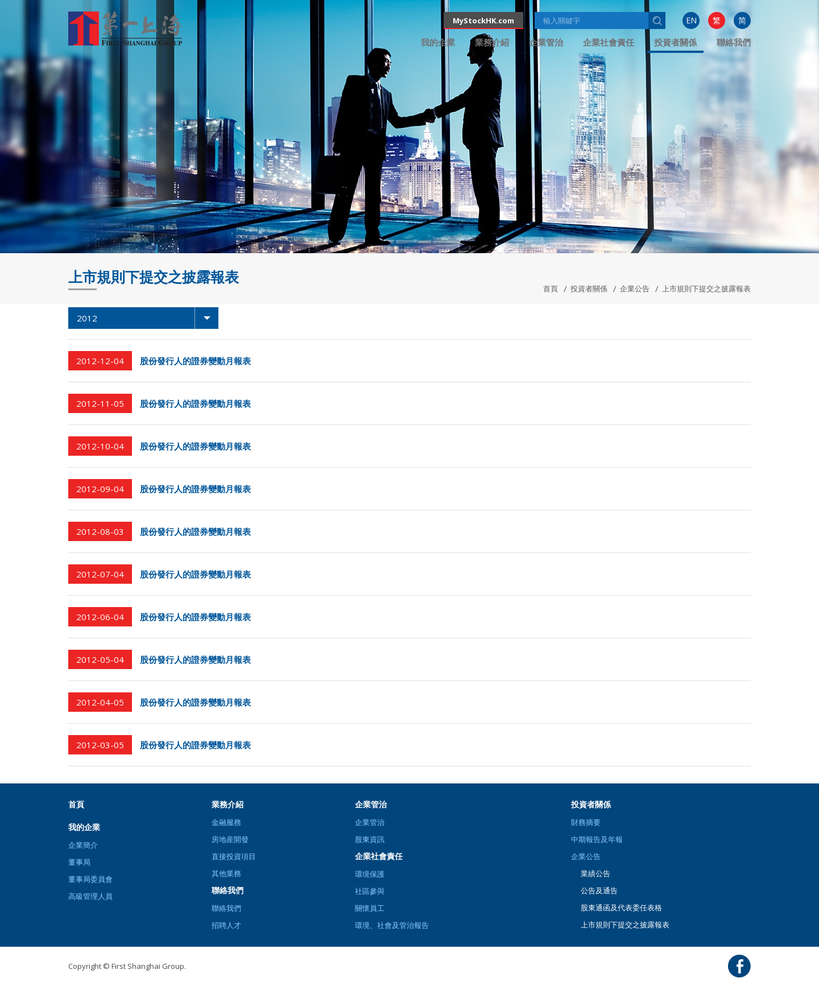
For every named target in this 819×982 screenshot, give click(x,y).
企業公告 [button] (586, 856)
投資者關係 (588, 288)
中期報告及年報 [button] (597, 839)
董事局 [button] (79, 862)
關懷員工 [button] (369, 908)
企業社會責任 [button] (608, 42)
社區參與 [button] (369, 891)
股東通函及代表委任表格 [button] (621, 907)
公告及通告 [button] (599, 890)
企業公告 (635, 288)
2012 (147, 318)
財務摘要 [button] (586, 822)
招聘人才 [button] (226, 925)
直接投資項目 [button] (234, 856)
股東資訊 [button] (369, 839)
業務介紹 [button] (492, 42)
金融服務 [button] (226, 822)
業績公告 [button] (595, 873)
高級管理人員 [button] (90, 896)
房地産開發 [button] (230, 839)
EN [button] (691, 20)
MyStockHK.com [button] (483, 20)
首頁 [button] (76, 804)
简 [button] (742, 20)
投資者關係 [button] (675, 42)
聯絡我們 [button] (734, 42)
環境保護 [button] (369, 874)
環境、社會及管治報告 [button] (392, 925)
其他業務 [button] (226, 873)
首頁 (550, 288)
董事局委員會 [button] (90, 879)
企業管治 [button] (546, 42)
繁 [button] (717, 20)
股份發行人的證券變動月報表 (195, 360)
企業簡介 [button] (83, 845)
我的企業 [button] (438, 42)
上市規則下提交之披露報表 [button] (625, 924)
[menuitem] (691, 20)
